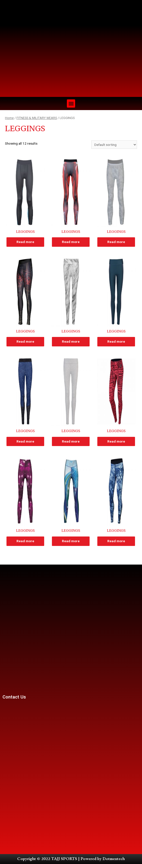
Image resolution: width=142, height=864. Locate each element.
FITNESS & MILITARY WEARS (36, 118)
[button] (71, 103)
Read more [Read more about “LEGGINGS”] (25, 242)
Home (9, 118)
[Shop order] (114, 144)
